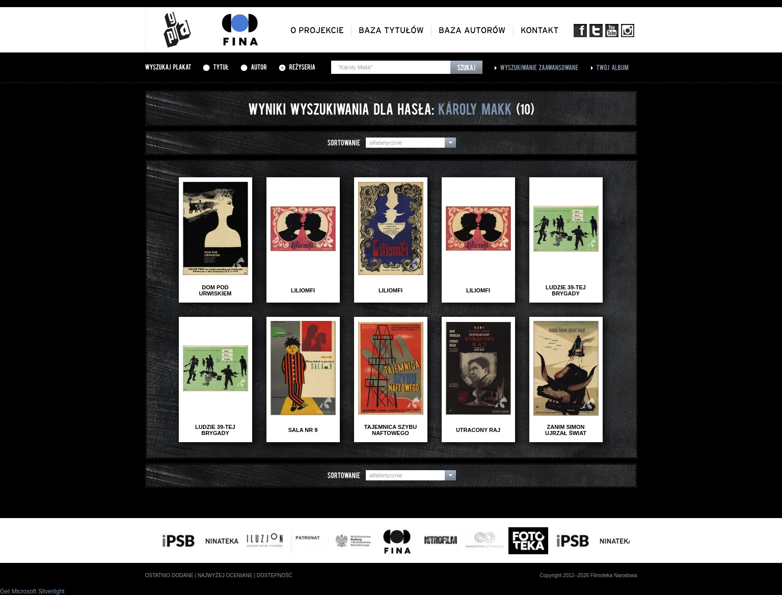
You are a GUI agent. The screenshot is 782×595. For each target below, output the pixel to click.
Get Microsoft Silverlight (32, 591)
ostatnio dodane (169, 575)
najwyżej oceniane (225, 575)
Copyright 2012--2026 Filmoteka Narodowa (588, 575)
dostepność (274, 575)
